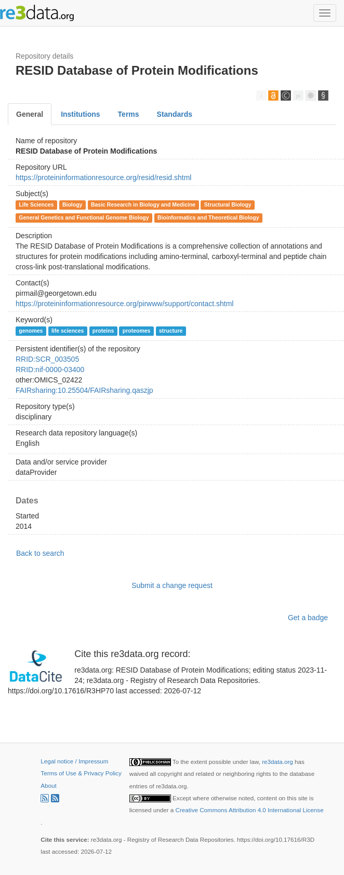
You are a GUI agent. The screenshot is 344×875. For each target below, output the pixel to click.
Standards (174, 114)
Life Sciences (36, 204)
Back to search (40, 553)
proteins (103, 330)
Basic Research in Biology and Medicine (143, 204)
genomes (31, 330)
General (29, 114)
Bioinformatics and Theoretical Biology (208, 217)
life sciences (67, 330)
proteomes (137, 330)
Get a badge (308, 617)
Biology (72, 204)
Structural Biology (228, 204)
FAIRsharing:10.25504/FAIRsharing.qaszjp (84, 390)
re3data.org (278, 761)
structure (171, 330)
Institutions (80, 114)
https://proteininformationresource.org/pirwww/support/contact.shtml (124, 303)
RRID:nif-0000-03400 (50, 369)
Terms (128, 114)
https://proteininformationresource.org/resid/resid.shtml (103, 177)
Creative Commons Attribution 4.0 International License (250, 809)
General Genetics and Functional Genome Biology (84, 217)
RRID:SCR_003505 (47, 359)
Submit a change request (172, 585)
